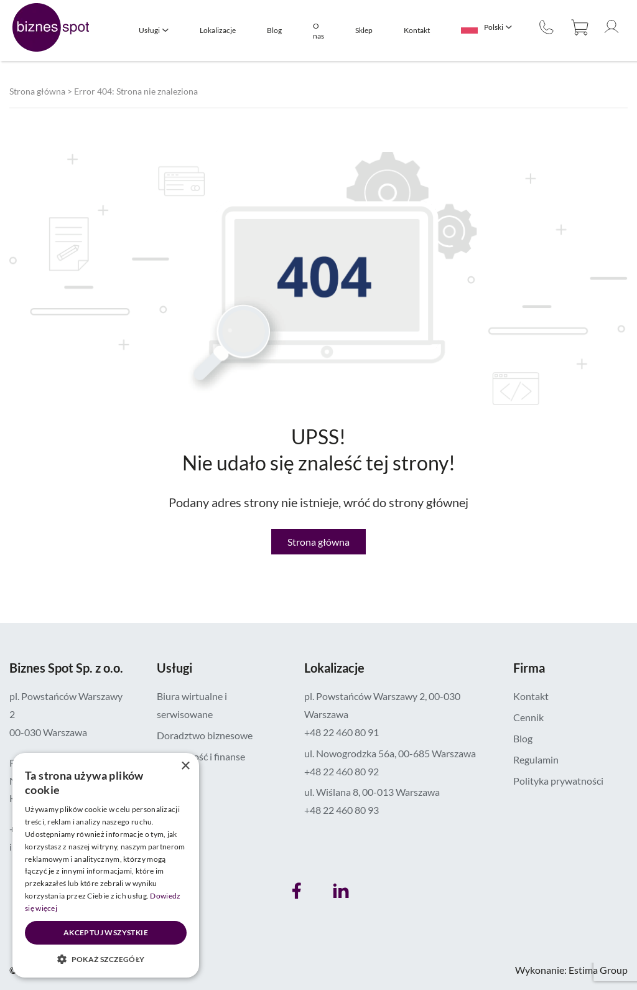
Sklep (364, 30)
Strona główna (37, 91)
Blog (274, 30)
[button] (106, 959)
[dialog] (105, 865)
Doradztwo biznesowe (205, 735)
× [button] (185, 766)
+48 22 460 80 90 (546, 27)
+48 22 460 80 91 (341, 732)
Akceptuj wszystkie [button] (105, 932)
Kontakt (417, 30)
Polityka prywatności (558, 781)
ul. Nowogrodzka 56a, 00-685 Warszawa (390, 753)
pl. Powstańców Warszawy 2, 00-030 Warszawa (382, 705)
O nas (318, 30)
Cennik (528, 717)
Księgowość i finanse (201, 756)
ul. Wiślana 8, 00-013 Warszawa (372, 792)
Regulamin (536, 759)
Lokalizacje (218, 30)
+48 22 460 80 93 (341, 810)
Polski (493, 27)
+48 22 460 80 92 (341, 771)
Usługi (149, 30)
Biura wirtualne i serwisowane (192, 705)
